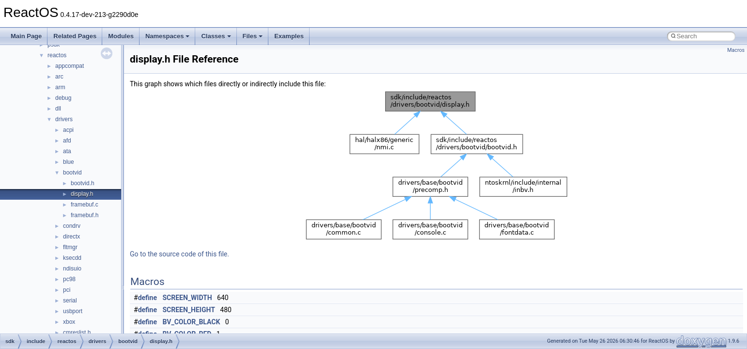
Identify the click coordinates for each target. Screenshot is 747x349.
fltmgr (70, 247)
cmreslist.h (77, 332)
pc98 (69, 279)
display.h (82, 193)
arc (59, 76)
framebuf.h (84, 215)
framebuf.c (84, 204)
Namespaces (167, 36)
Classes (216, 36)
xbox (69, 321)
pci (66, 289)
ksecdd (72, 257)
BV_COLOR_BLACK (191, 322)
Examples (289, 36)
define (147, 297)
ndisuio (72, 268)
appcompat (69, 66)
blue (68, 162)
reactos (56, 55)
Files (253, 36)
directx (71, 236)
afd (67, 140)
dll (58, 108)
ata (67, 151)
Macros (736, 50)
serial (70, 300)
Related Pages (74, 36)
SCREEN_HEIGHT (189, 310)
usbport (72, 311)
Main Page (26, 36)
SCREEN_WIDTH (187, 297)
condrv (71, 225)
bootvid (72, 172)
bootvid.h (82, 183)
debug (63, 98)
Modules (121, 36)
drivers (64, 119)
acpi (68, 130)
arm (60, 87)
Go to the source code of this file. (179, 254)
